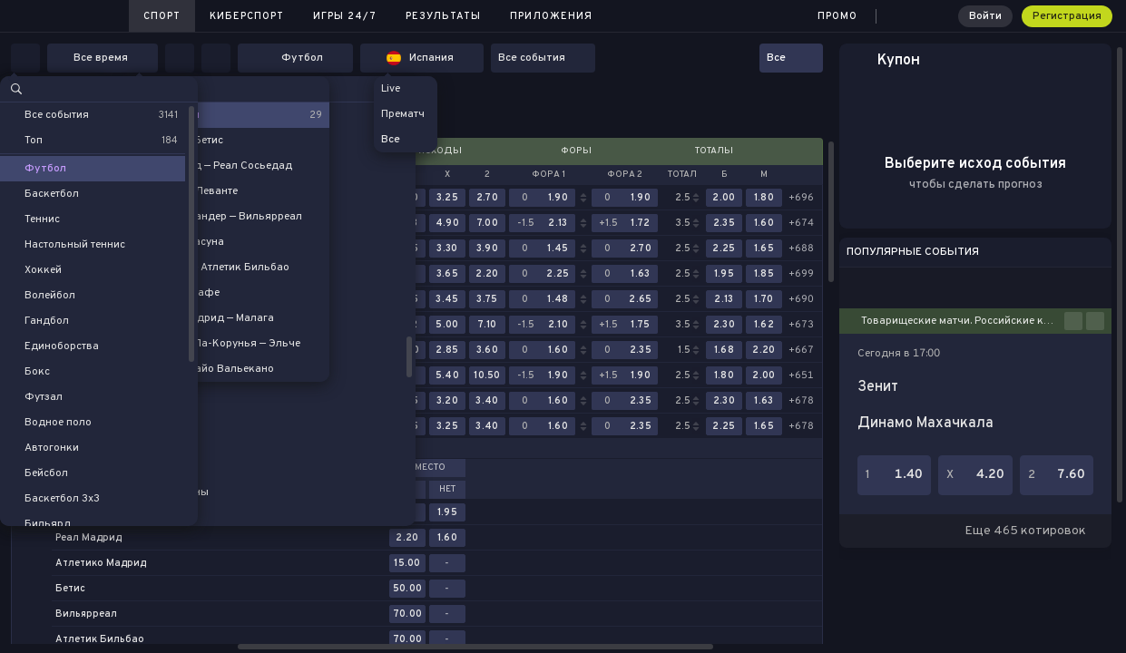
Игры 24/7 (345, 16)
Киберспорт (247, 16)
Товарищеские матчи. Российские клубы (962, 321)
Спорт (162, 16)
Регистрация (1067, 16)
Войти (985, 16)
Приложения (551, 16)
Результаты (443, 16)
